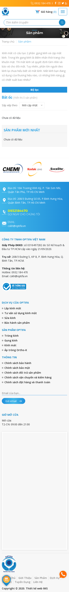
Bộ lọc (35, 89)
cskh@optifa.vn (17, 224)
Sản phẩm (24, 41)
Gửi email (13, 401)
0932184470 (18, 211)
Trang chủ (8, 41)
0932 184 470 (42, 3)
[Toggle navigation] (62, 11)
